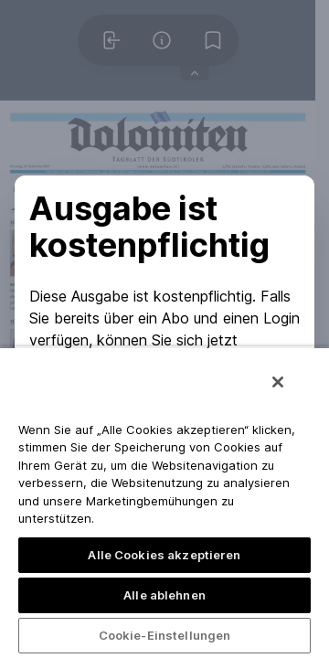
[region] (164, 502)
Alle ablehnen (164, 595)
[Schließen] (278, 382)
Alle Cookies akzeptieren (164, 554)
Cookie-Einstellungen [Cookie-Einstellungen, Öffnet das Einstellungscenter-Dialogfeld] (165, 635)
